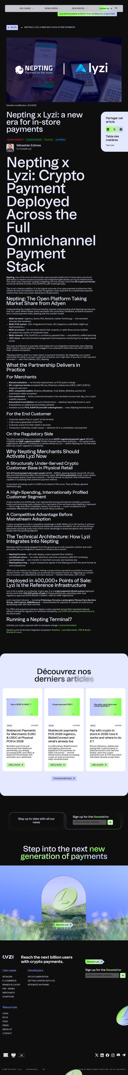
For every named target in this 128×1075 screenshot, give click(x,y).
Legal (6, 1013)
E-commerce (9, 981)
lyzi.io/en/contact (68, 625)
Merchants (9, 993)
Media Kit (7, 1029)
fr (116, 8)
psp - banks (9, 989)
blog (5, 1017)
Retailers (7, 977)
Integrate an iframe (38, 985)
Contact (7, 1033)
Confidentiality (32, 1069)
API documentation (38, 977)
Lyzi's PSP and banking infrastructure (75, 611)
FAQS (5, 1021)
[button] (26, 8)
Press (6, 1025)
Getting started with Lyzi (41, 981)
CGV (44, 1069)
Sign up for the (91, 817)
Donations (8, 997)
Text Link (110, 145)
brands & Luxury (11, 985)
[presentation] (104, 984)
